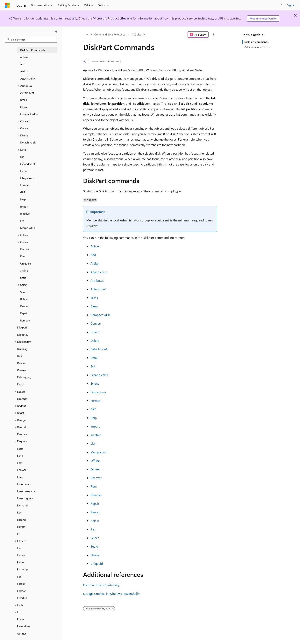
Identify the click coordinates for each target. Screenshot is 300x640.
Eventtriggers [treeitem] (25, 498)
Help (93, 418)
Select (94, 538)
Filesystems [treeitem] (27, 178)
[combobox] (31, 40)
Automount (98, 289)
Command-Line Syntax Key (101, 585)
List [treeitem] (22, 221)
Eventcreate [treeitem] (24, 484)
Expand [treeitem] (21, 519)
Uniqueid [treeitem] (25, 263)
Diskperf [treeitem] (22, 327)
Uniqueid (96, 563)
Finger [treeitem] (21, 562)
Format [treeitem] (24, 185)
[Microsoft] (7, 5)
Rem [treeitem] (22, 256)
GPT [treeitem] (22, 192)
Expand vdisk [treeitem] (28, 164)
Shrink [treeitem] (24, 270)
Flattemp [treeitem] (22, 569)
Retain (94, 521)
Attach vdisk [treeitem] (27, 78)
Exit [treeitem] (22, 156)
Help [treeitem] (23, 199)
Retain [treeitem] (24, 299)
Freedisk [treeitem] (22, 598)
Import (95, 426)
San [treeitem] (22, 292)
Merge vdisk (98, 452)
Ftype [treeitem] (20, 619)
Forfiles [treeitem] (21, 583)
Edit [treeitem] (19, 463)
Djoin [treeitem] (20, 356)
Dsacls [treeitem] (21, 384)
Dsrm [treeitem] (20, 448)
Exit (92, 366)
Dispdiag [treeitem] (22, 349)
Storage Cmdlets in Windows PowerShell (110, 593)
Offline (95, 461)
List (92, 443)
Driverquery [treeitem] (24, 377)
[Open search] (282, 5)
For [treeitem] (19, 576)
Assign (94, 263)
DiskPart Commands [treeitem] (32, 50)
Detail (94, 358)
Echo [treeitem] (20, 455)
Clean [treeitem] (23, 107)
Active (94, 246)
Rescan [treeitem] (24, 306)
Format (95, 400)
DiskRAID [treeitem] (22, 334)
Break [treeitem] (23, 100)
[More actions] (213, 34)
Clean (94, 306)
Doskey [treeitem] (21, 370)
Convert (95, 323)
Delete (94, 340)
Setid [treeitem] (23, 278)
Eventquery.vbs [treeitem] (26, 491)
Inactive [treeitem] (25, 213)
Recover (96, 478)
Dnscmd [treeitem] (22, 363)
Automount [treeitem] (27, 93)
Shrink (94, 555)
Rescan (95, 512)
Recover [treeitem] (25, 249)
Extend (94, 383)
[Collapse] (56, 31)
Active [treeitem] (24, 57)
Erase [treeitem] (20, 477)
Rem (93, 486)
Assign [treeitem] (24, 71)
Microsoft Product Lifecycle (112, 18)
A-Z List (136, 34)
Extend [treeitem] (24, 171)
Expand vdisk (99, 375)
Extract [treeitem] (21, 526)
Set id (94, 546)
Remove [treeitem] (25, 320)
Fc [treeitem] (18, 534)
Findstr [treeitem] (21, 555)
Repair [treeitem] (24, 313)
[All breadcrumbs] (86, 34)
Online (94, 469)
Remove (96, 495)
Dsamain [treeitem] (22, 398)
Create (94, 332)
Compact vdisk (100, 315)
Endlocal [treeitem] (22, 470)
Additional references (256, 47)
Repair (94, 503)
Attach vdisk (98, 272)
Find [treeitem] (19, 548)
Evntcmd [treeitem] (22, 505)
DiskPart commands (256, 42)
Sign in (291, 5)
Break (94, 298)
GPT (93, 409)
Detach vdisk (99, 349)
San (93, 529)
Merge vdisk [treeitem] (27, 228)
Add (93, 255)
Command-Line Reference (109, 34)
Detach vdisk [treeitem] (28, 142)
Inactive (95, 435)
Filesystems (98, 392)
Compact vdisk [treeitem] (29, 114)
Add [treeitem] (22, 64)
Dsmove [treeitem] (22, 434)
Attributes (97, 280)
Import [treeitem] (24, 206)
